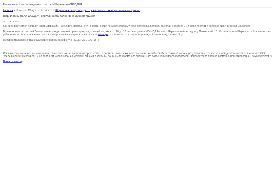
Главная (8, 10)
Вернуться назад (13, 61)
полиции (103, 34)
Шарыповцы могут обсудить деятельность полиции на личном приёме (97, 10)
